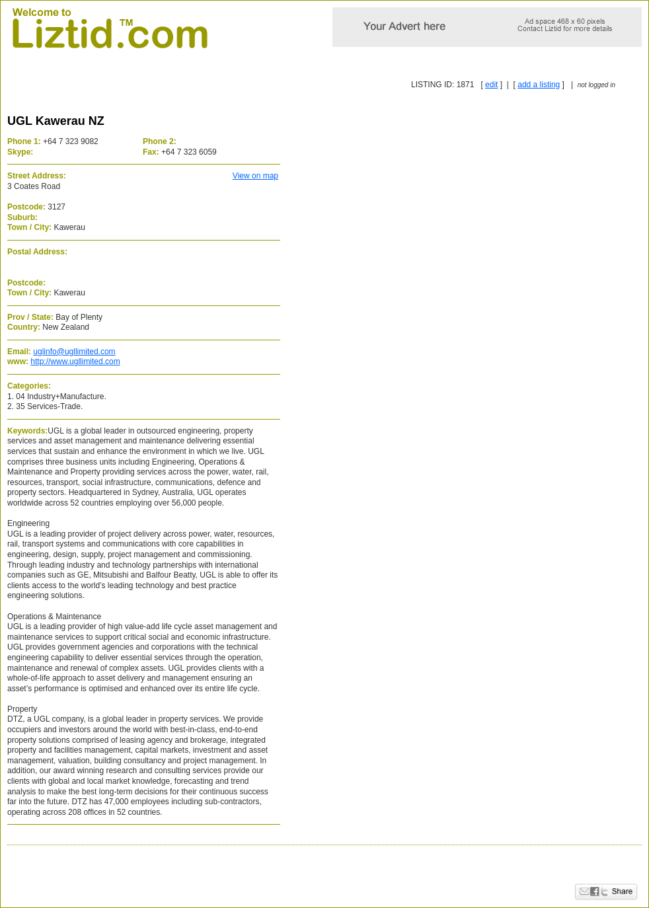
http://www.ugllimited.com (75, 361)
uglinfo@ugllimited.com (74, 351)
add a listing (538, 84)
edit (491, 84)
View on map (255, 175)
